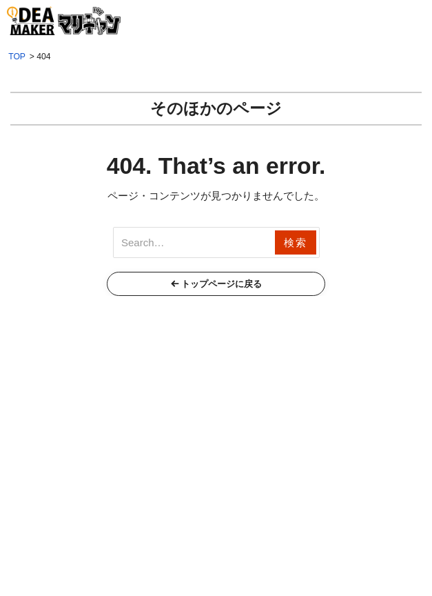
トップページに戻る (221, 284)
